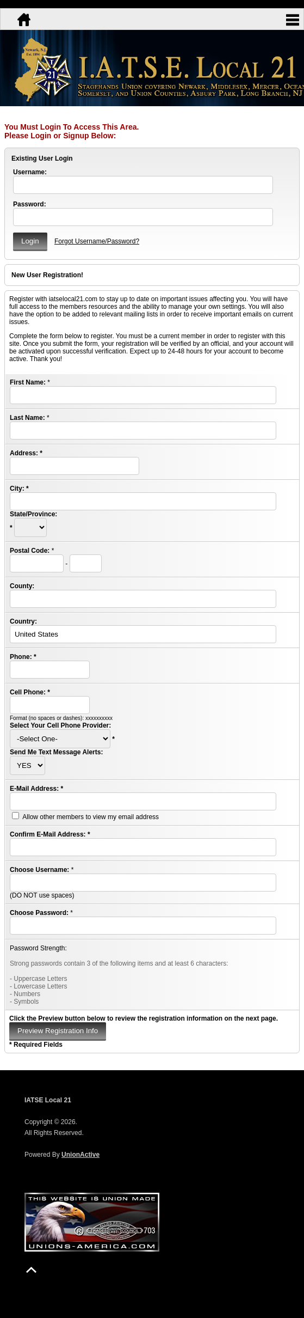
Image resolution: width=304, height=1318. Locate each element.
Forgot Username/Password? (96, 241)
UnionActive (80, 1154)
